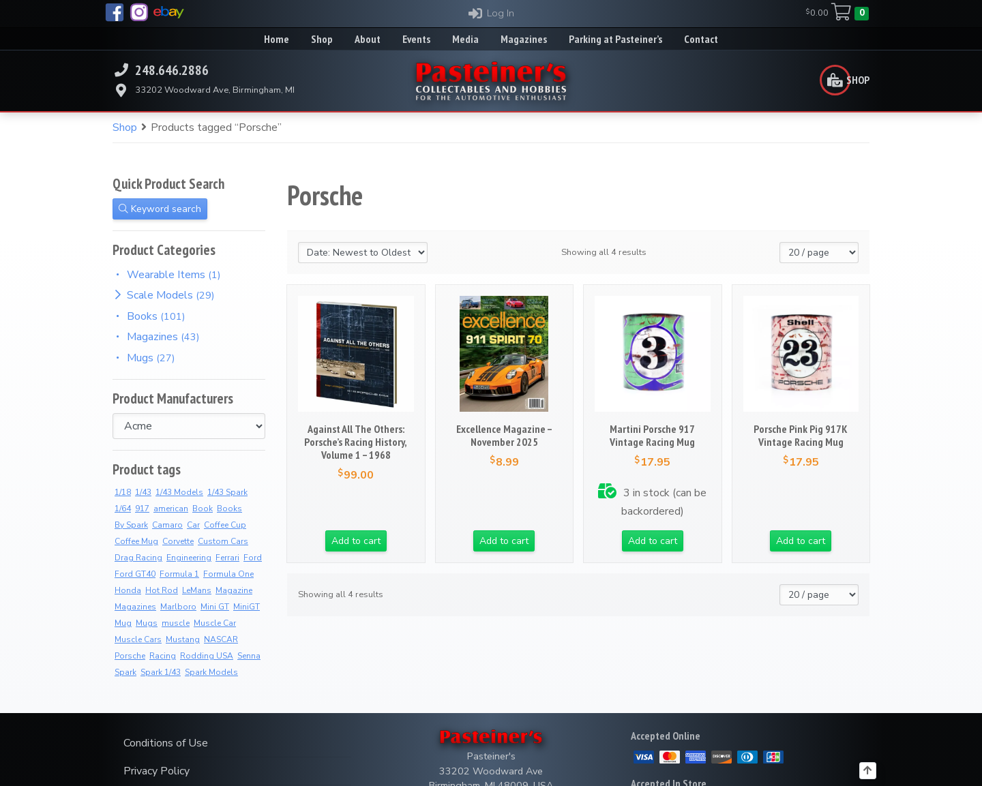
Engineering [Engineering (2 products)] (188, 557)
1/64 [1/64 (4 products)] (123, 508)
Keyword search (160, 208)
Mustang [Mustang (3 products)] (183, 639)
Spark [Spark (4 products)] (125, 672)
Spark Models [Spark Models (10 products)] (211, 672)
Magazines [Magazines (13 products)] (135, 606)
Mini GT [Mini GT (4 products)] (214, 606)
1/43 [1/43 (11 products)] (143, 492)
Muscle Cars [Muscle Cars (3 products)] (138, 639)
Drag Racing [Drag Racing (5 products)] (138, 557)
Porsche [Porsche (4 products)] (130, 655)
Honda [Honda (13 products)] (128, 590)
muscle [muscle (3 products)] (176, 623)
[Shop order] (363, 252)
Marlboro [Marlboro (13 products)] (178, 606)
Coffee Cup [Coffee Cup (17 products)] (225, 524)
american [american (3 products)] (170, 508)
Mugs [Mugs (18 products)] (147, 623)
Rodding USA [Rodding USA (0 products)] (206, 655)
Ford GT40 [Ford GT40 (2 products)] (135, 574)
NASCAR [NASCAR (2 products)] (221, 639)
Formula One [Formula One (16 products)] (228, 574)
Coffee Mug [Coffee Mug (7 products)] (136, 541)
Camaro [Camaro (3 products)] (167, 524)
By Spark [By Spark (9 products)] (131, 524)
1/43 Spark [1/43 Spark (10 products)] (227, 492)
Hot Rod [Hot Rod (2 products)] (161, 590)
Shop (125, 127)
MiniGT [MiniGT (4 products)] (246, 606)
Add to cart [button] (356, 540)
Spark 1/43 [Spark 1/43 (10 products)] (160, 672)
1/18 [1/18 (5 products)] (123, 492)
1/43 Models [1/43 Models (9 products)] (179, 492)
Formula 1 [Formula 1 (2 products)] (179, 574)
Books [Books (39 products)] (229, 508)
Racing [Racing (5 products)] (162, 655)
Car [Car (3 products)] (193, 524)
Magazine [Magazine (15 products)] (233, 590)
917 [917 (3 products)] (142, 508)
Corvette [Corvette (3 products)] (178, 541)
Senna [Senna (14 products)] (249, 655)
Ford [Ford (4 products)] (252, 557)
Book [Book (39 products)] (202, 508)
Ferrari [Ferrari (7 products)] (227, 557)
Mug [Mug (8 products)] (123, 623)
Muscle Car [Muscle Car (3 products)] (215, 623)
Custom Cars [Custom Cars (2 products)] (223, 541)
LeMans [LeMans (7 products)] (196, 590)
